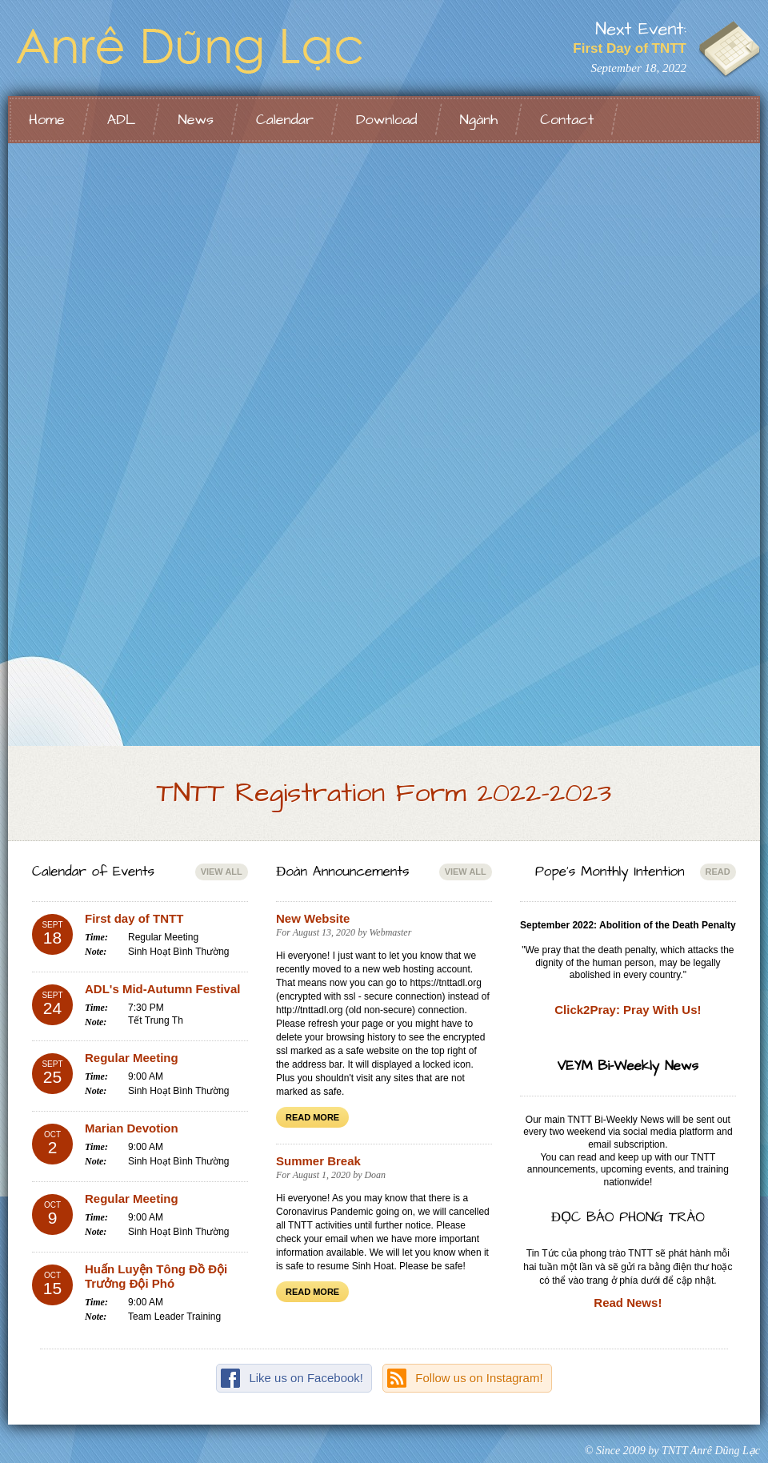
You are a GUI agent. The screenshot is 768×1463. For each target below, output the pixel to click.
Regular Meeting (131, 1057)
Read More (312, 1117)
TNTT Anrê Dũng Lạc (208, 48)
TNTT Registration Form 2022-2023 (384, 793)
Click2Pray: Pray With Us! (627, 1009)
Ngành (479, 120)
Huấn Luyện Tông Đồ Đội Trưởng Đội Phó (156, 1276)
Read (718, 871)
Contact (567, 120)
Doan (375, 1174)
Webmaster (390, 932)
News (196, 120)
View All (221, 871)
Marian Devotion (131, 1128)
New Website (313, 918)
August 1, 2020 (321, 1174)
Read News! (628, 1302)
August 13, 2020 (324, 932)
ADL (121, 120)
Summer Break (318, 1161)
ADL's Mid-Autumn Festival (162, 989)
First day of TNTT (134, 918)
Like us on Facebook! (306, 1378)
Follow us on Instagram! (478, 1378)
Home (47, 120)
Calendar (285, 120)
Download (387, 120)
